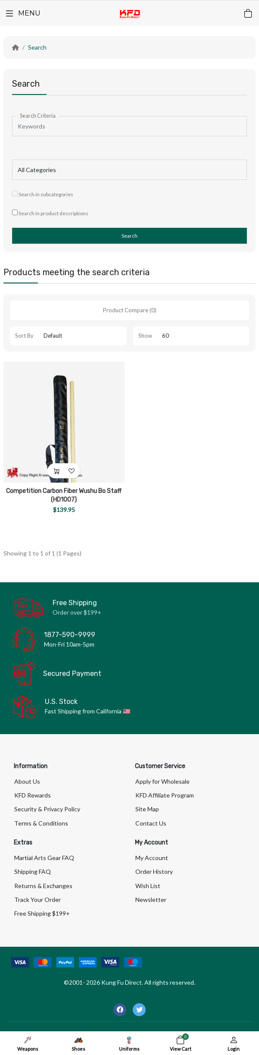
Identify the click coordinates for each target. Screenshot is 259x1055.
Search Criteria (38, 115)
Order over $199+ (77, 612)
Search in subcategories (42, 194)
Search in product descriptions (50, 213)
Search (37, 47)
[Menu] (22, 13)
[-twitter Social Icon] (139, 1009)
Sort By (24, 335)
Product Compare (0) (129, 310)
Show (145, 335)
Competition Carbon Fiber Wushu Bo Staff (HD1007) (64, 495)
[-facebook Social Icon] (119, 1009)
